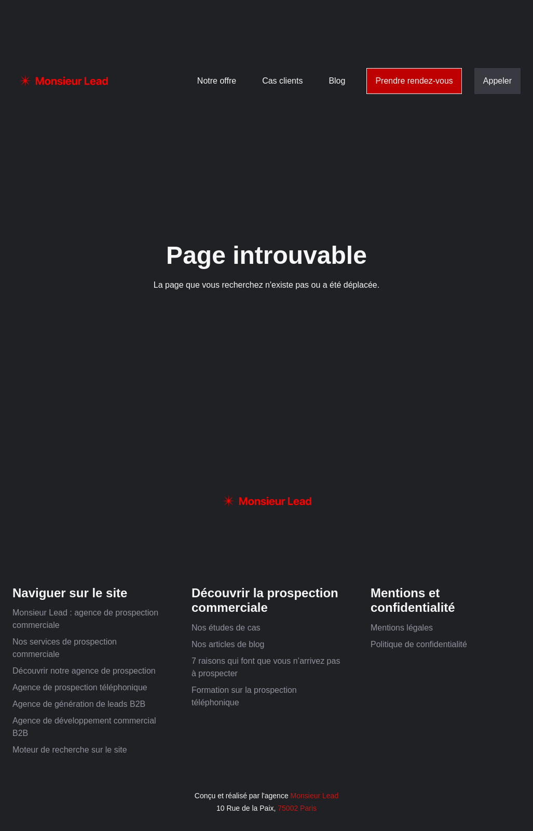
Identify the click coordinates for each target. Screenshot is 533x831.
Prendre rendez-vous (414, 80)
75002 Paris (297, 808)
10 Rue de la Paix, (247, 808)
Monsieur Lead (315, 796)
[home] (63, 81)
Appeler (497, 80)
